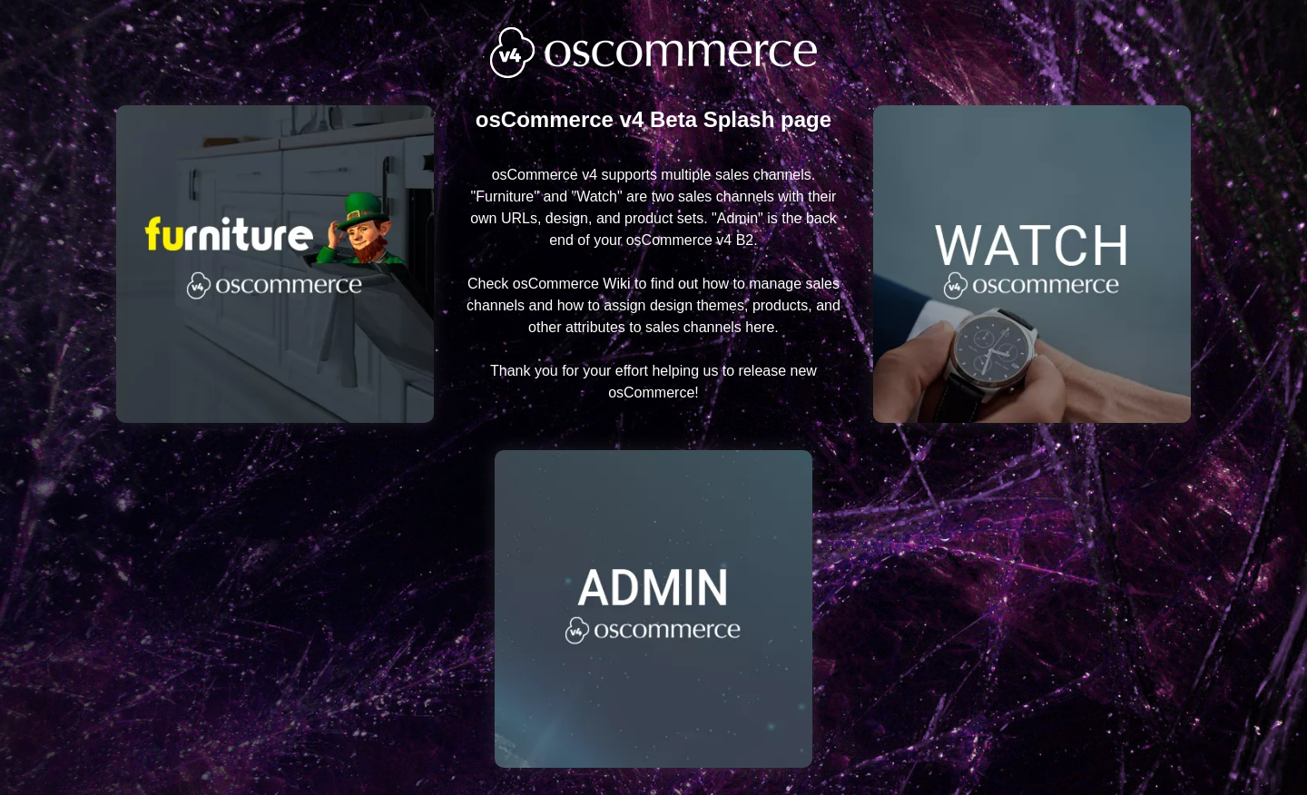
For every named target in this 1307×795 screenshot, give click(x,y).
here (759, 327)
